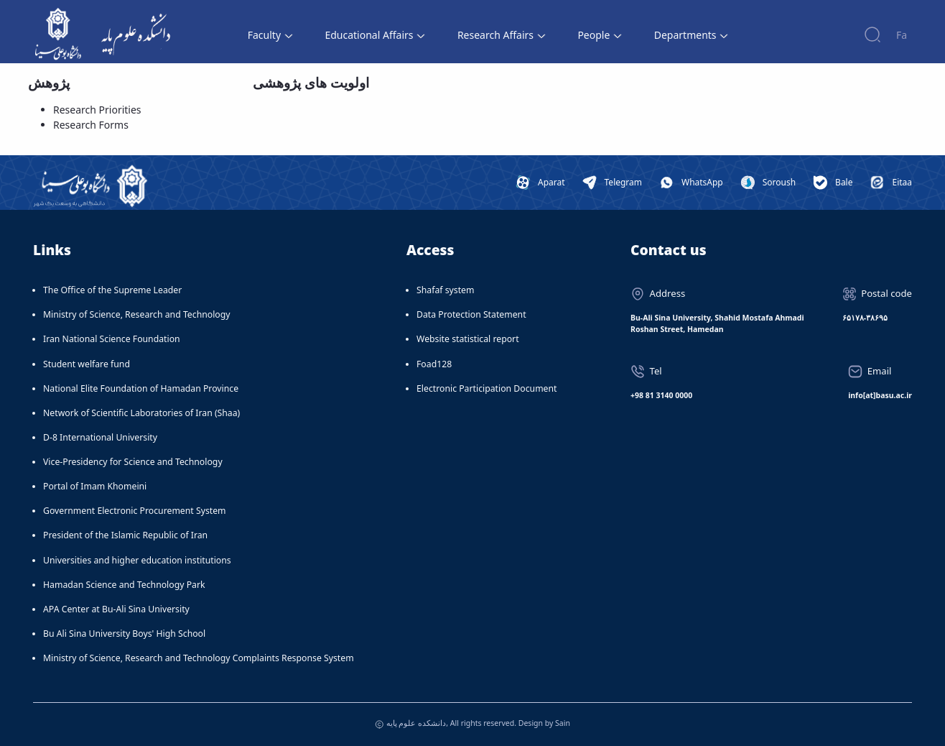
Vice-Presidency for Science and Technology (133, 462)
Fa (901, 35)
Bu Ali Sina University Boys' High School (124, 633)
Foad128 (434, 364)
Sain (562, 723)
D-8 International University (100, 437)
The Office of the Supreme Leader (112, 290)
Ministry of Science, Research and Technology (137, 314)
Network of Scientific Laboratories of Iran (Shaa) (141, 413)
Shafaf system (445, 290)
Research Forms (91, 125)
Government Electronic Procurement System (134, 511)
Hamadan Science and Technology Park (124, 585)
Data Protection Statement (471, 314)
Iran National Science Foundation (111, 339)
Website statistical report (467, 339)
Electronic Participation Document (486, 388)
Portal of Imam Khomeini (94, 486)
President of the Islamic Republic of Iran (125, 535)
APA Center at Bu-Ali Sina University (116, 609)
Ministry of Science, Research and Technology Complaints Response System (198, 658)
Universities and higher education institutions (137, 560)
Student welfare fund (86, 364)
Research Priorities (97, 109)
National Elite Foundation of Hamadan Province (140, 388)
